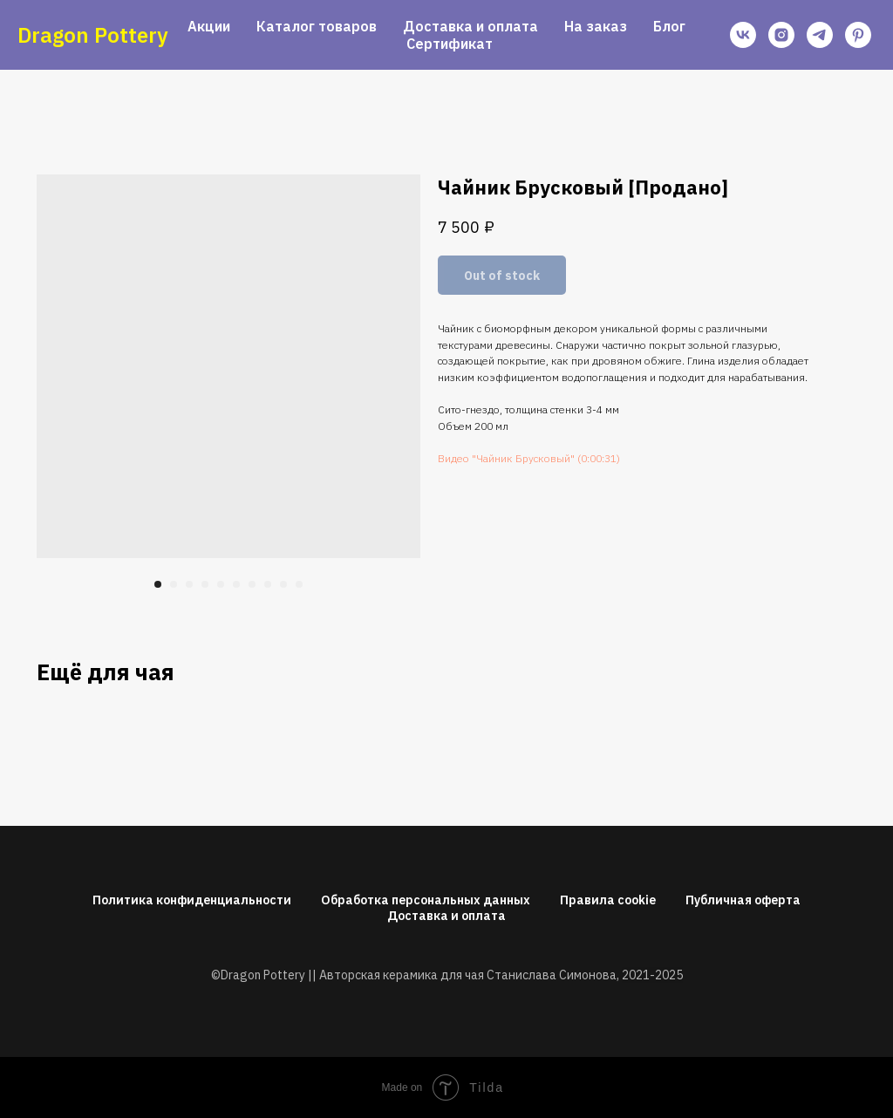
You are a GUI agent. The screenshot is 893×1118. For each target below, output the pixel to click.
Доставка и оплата (470, 26)
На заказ (595, 26)
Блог (669, 26)
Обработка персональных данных (425, 900)
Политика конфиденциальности (191, 900)
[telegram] (820, 35)
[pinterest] (858, 35)
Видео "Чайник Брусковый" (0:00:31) (529, 458)
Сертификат (449, 43)
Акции (208, 26)
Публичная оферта (743, 900)
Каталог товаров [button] (316, 26)
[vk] (743, 35)
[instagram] (781, 35)
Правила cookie (608, 900)
